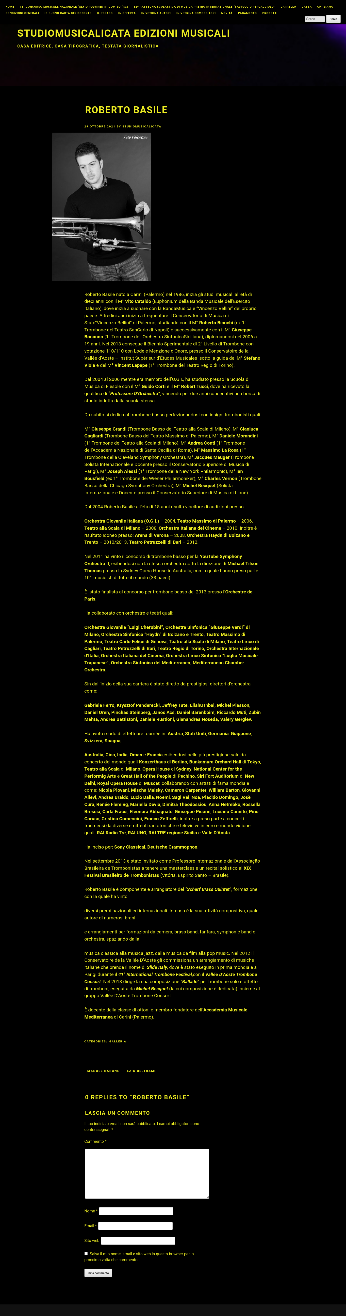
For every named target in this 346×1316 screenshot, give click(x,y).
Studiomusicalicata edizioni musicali (123, 33)
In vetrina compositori (196, 13)
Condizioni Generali (22, 13)
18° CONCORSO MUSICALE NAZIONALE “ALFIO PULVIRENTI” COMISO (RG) (74, 6)
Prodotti (270, 13)
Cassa (307, 6)
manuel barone (103, 1071)
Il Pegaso (105, 13)
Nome (91, 1211)
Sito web (91, 1240)
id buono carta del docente (68, 13)
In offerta (127, 13)
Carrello (288, 6)
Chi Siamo (325, 6)
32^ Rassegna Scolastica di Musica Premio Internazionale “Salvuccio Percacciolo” (204, 6)
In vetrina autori (156, 13)
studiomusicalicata (141, 126)
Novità (227, 13)
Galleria (117, 1041)
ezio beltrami (141, 1071)
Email (90, 1225)
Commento (95, 1141)
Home (9, 6)
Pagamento (247, 13)
